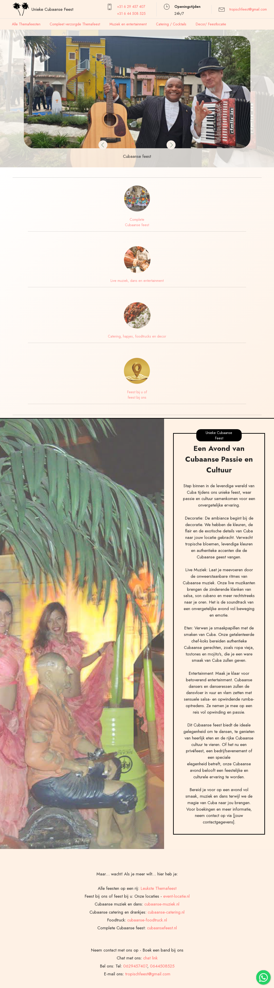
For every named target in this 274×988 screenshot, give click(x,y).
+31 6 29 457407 (131, 6)
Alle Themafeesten (26, 24)
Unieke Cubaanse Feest (52, 9)
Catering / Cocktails (171, 24)
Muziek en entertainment (128, 24)
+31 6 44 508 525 (131, 13)
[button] (17, 91)
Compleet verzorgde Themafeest (75, 24)
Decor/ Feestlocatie (211, 24)
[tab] (105, 920)
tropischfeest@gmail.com (248, 9)
